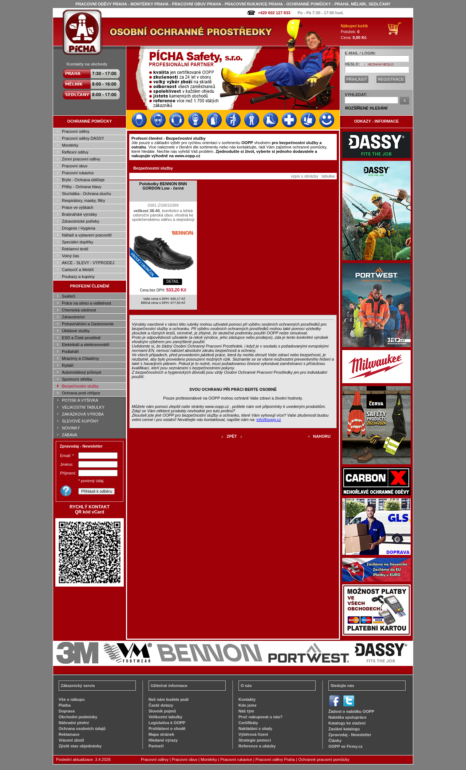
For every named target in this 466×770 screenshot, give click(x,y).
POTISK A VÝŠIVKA (80, 400)
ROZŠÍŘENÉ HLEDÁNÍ (366, 108)
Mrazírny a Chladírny (80, 358)
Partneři (156, 746)
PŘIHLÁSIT (356, 79)
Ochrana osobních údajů (82, 728)
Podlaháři (70, 351)
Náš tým (246, 711)
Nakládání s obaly (255, 728)
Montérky (70, 145)
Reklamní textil (75, 249)
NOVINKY (71, 428)
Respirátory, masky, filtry (83, 200)
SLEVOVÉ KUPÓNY (80, 421)
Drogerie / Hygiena (78, 228)
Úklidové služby (76, 331)
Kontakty (247, 699)
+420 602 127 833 (274, 13)
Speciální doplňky (77, 242)
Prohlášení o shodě (167, 728)
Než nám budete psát (169, 699)
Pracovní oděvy (76, 131)
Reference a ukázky (257, 746)
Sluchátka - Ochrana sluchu (86, 193)
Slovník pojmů (162, 711)
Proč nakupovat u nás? (260, 717)
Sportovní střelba (77, 379)
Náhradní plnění (74, 723)
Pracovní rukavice (78, 173)
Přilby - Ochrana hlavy (81, 186)
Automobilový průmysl (81, 372)
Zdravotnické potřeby (80, 221)
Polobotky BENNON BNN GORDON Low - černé (163, 186)
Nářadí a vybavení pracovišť (87, 235)
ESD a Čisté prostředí (81, 338)
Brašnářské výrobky (79, 214)
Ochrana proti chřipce (81, 393)
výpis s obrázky (304, 176)
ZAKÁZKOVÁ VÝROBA (83, 414)
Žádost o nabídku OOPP (351, 711)
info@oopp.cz (268, 419)
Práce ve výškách (77, 207)
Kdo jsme (247, 705)
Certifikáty (248, 723)
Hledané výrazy (163, 740)
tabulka (327, 176)
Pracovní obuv (74, 166)
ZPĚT (231, 436)
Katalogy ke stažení (347, 723)
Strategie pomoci (254, 740)
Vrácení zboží (71, 740)
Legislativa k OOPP (167, 723)
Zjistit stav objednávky (80, 746)
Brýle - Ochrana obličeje (83, 180)
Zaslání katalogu (344, 729)
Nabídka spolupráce (347, 717)
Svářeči (68, 296)
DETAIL (172, 281)
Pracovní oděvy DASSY (83, 138)
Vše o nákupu (72, 699)
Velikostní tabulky (165, 717)
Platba (65, 705)
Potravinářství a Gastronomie (88, 324)
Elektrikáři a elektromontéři (85, 344)
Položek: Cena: (354, 32)
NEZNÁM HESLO (381, 64)
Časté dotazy (161, 705)
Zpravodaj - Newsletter (349, 735)
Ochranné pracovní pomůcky (324, 759)
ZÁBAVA (69, 435)
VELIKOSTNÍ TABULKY (83, 407)
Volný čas (70, 256)
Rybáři (68, 365)
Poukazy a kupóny (78, 276)
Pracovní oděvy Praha (275, 759)
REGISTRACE (391, 79)
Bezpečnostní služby (80, 386)
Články (334, 740)
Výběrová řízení (253, 734)
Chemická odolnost (79, 310)
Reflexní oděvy (75, 152)
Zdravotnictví (73, 317)
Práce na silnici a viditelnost (86, 303)
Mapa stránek (161, 734)
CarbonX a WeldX (78, 269)
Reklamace (69, 734)
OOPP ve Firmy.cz (345, 746)
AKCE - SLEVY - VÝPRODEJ (88, 263)
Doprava (67, 711)
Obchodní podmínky (78, 717)
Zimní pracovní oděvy (81, 159)
